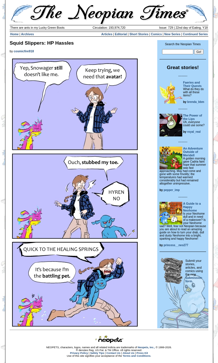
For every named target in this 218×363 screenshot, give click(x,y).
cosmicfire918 (24, 51)
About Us (128, 353)
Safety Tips (97, 353)
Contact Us (113, 353)
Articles (106, 34)
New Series (172, 34)
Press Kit (142, 353)
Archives (27, 34)
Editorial (121, 34)
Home (14, 34)
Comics (156, 34)
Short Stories (138, 34)
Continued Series (195, 34)
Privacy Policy (79, 353)
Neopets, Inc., (146, 347)
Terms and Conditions (136, 355)
